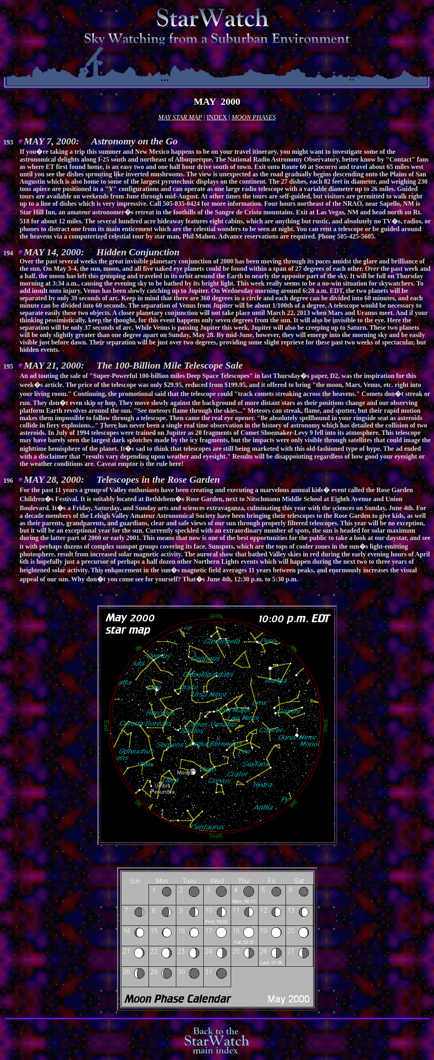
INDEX (217, 117)
